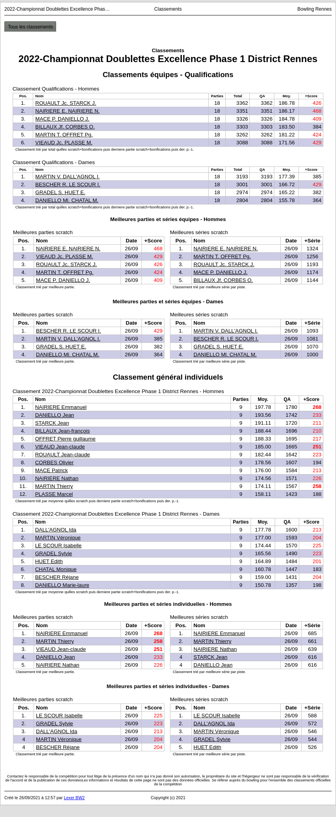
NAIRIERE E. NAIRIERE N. (67, 111)
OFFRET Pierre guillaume (65, 439)
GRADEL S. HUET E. (60, 192)
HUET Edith (49, 561)
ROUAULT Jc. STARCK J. (65, 103)
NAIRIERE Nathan (57, 478)
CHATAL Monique (56, 569)
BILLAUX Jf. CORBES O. (64, 127)
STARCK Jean (52, 423)
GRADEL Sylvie (53, 553)
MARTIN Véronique (58, 538)
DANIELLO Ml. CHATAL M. (66, 200)
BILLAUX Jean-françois (62, 431)
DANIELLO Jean (54, 415)
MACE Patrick (51, 470)
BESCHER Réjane (57, 577)
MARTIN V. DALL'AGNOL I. (67, 177)
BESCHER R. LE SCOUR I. (67, 184)
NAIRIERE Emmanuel (61, 407)
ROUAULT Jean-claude (62, 455)
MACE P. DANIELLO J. (62, 119)
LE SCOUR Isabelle (58, 545)
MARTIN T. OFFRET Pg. (63, 135)
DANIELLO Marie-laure (62, 585)
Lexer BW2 (74, 797)
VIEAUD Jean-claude (60, 447)
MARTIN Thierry (54, 486)
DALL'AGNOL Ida (55, 530)
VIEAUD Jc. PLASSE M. (63, 143)
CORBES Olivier (54, 462)
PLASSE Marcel (54, 494)
